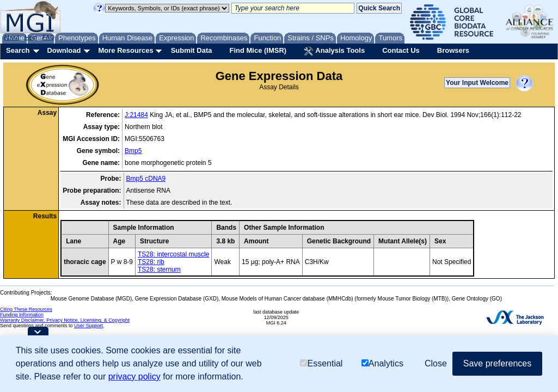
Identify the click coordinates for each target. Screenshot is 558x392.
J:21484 (136, 115)
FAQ (48, 37)
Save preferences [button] (497, 363)
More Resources (125, 50)
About (12, 37)
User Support (88, 325)
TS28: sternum (159, 269)
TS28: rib (151, 262)
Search (17, 50)
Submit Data (191, 50)
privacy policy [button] (134, 376)
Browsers (453, 50)
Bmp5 (133, 151)
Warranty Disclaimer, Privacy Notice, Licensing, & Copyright (65, 320)
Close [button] (436, 363)
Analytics (382, 363)
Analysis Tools (334, 51)
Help (30, 37)
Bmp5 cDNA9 (146, 178)
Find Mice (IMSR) (257, 50)
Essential (321, 363)
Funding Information (22, 314)
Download (64, 50)
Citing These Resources (26, 309)
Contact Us (401, 50)
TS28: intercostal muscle (173, 254)
